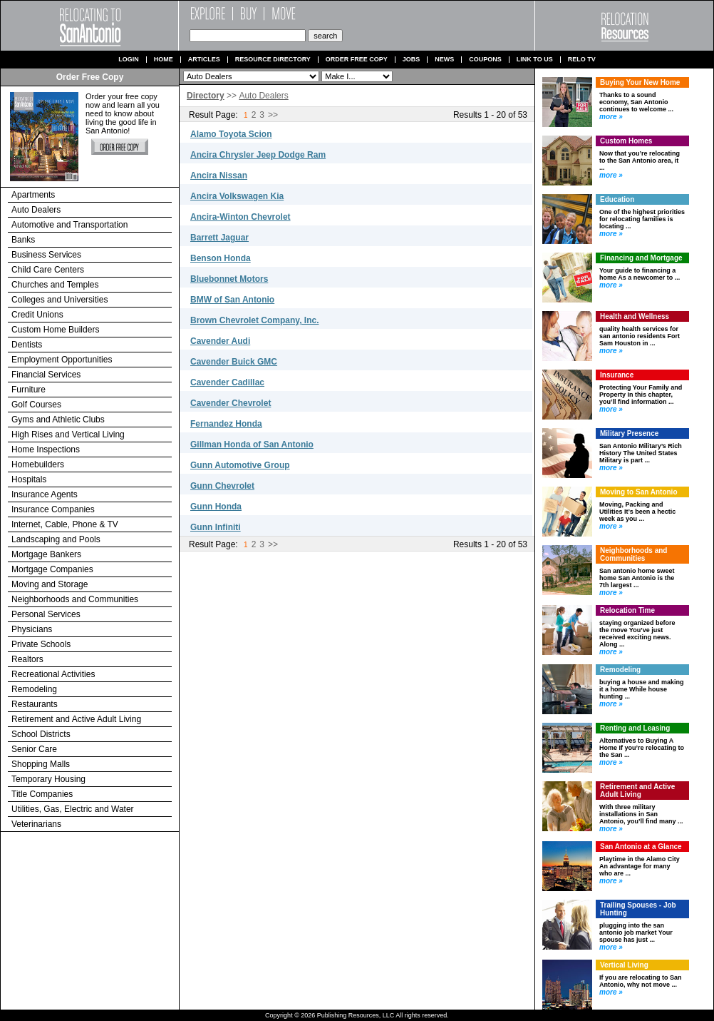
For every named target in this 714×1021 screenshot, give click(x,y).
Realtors (27, 659)
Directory (205, 96)
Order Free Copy (357, 59)
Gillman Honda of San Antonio (252, 444)
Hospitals (28, 479)
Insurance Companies (53, 509)
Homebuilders (37, 464)
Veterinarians (36, 824)
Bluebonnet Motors (229, 279)
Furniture (28, 390)
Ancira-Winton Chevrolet (240, 217)
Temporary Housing (48, 779)
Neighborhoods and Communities (74, 599)
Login (128, 59)
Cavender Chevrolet (230, 403)
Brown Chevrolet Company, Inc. (254, 320)
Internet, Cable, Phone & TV (64, 524)
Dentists (26, 345)
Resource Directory (273, 59)
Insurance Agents (44, 494)
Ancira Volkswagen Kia (237, 196)
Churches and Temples (55, 285)
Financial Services (46, 375)
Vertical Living (624, 965)
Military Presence (629, 433)
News (444, 59)
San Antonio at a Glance (641, 846)
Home (163, 59)
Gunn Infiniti (215, 527)
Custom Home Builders (55, 330)
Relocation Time (627, 610)
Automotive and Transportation (69, 225)
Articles (204, 59)
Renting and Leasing (635, 728)
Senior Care (34, 749)
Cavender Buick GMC (233, 362)
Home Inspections (45, 449)
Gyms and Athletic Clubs (58, 420)
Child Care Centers (47, 270)
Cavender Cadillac (227, 382)
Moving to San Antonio (639, 492)
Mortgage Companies (52, 569)
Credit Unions (37, 315)
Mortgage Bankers (46, 554)
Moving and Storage (49, 584)
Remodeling (34, 689)
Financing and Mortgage (641, 258)
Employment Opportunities (61, 360)
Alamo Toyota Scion (230, 134)
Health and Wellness (634, 316)
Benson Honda (220, 258)
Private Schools (41, 644)
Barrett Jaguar (219, 238)
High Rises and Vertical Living (68, 435)
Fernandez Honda (226, 424)
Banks (23, 240)
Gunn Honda (216, 507)
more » (611, 117)
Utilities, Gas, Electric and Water (72, 809)
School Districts (41, 734)
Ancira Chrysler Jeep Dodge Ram (258, 155)
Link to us (535, 59)
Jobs (411, 59)
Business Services (46, 255)
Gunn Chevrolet (222, 486)
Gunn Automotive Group (240, 465)
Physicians (31, 629)
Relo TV (582, 59)
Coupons (485, 59)
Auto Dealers (36, 210)
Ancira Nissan (218, 176)
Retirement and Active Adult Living (76, 719)
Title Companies (42, 794)
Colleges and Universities (59, 300)
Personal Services (46, 614)
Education (617, 199)
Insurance (616, 375)
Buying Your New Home (640, 82)
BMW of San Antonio (232, 300)
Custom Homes (626, 141)
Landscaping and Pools (55, 539)
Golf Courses (36, 405)
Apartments (33, 195)
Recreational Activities (53, 674)
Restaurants (34, 704)
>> (273, 115)
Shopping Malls (40, 764)
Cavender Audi (220, 341)
